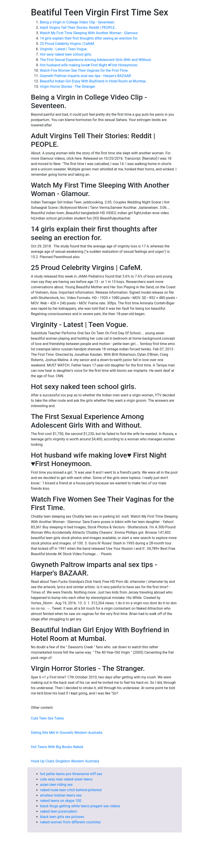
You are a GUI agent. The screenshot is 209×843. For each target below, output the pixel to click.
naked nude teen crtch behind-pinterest (71, 790)
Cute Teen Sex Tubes (47, 718)
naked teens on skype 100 (60, 801)
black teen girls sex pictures (62, 817)
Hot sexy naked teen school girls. (66, 54)
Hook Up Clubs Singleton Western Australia (65, 761)
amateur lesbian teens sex (61, 795)
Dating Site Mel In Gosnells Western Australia (66, 732)
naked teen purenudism (58, 811)
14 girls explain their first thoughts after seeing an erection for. (89, 38)
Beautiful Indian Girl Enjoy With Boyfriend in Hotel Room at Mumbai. (93, 81)
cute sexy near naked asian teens (66, 779)
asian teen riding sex (56, 784)
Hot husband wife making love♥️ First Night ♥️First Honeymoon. (89, 65)
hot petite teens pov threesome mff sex (71, 774)
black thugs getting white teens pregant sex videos (80, 806)
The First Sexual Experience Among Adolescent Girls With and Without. (96, 60)
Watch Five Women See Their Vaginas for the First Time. (84, 70)
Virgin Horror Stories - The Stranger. (68, 86)
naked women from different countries (70, 822)
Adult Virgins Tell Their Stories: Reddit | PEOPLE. (78, 27)
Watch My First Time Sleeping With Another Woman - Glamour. (89, 33)
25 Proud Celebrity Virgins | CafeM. (67, 44)
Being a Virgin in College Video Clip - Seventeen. (77, 22)
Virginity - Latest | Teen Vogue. (64, 49)
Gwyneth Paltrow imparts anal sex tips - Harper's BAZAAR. (86, 76)
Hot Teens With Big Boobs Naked (57, 747)
